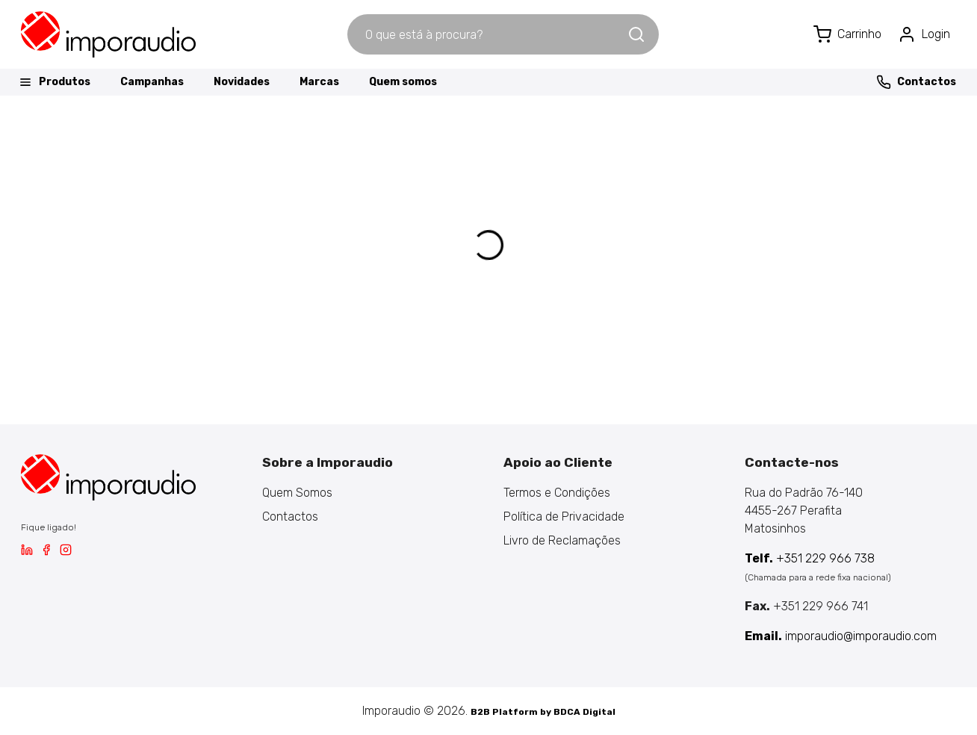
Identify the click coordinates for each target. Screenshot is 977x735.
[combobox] (487, 34)
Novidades (242, 81)
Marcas (319, 81)
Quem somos (403, 81)
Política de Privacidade (563, 516)
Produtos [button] (54, 82)
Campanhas (152, 81)
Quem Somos (297, 493)
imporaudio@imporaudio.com (841, 636)
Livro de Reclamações (562, 540)
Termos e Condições (556, 493)
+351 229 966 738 (810, 558)
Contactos (916, 82)
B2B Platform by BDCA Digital (543, 712)
